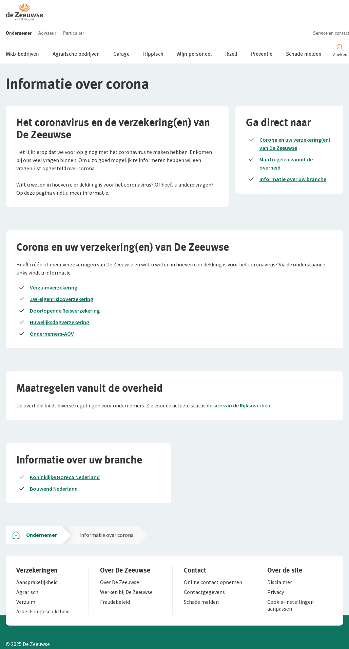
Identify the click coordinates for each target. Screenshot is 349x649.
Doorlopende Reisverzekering (66, 289)
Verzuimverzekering (54, 266)
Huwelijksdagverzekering (60, 301)
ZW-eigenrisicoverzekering (62, 278)
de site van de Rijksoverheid (240, 386)
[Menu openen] (331, 26)
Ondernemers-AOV (53, 313)
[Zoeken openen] (307, 26)
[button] (43, 6)
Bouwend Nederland (55, 472)
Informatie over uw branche (293, 156)
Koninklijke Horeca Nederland (66, 460)
